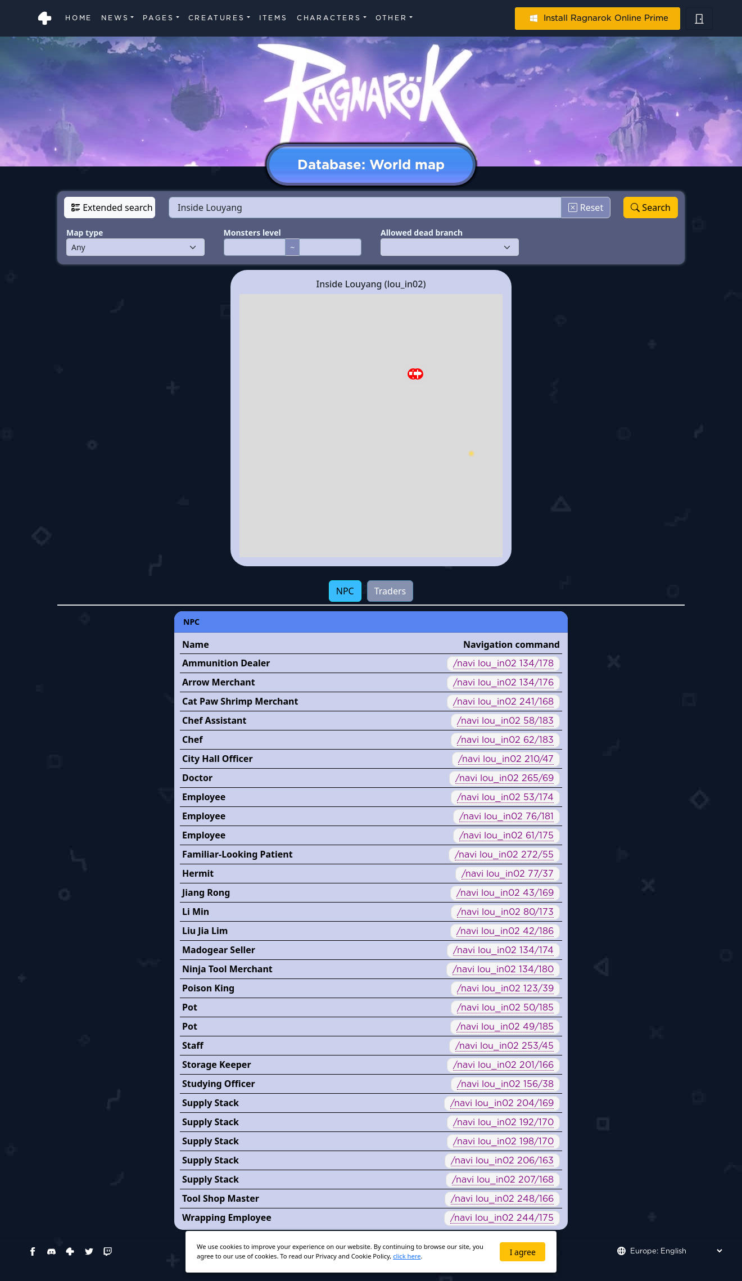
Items (273, 17)
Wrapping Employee (227, 1217)
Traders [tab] (390, 591)
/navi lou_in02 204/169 (502, 1103)
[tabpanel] (371, 920)
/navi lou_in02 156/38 (505, 1084)
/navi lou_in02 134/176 (503, 682)
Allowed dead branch (422, 232)
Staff (192, 1045)
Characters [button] (329, 17)
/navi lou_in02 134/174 (503, 950)
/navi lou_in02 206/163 (502, 1160)
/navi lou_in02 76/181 (506, 816)
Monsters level (252, 232)
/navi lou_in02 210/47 (506, 759)
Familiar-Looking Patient (237, 854)
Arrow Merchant (218, 682)
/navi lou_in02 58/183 (505, 720)
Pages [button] (158, 17)
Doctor (197, 778)
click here (406, 1256)
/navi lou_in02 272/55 (504, 854)
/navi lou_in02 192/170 (503, 1122)
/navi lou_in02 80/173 (505, 911)
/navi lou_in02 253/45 (504, 1045)
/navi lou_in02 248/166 (502, 1198)
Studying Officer (218, 1083)
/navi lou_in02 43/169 (505, 892)
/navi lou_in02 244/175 (502, 1217)
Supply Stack (210, 1103)
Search (651, 207)
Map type (84, 232)
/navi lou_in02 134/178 (503, 663)
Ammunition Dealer (226, 663)
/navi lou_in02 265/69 (504, 778)
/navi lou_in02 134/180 (503, 969)
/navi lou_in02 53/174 (505, 797)
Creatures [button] (216, 17)
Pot (189, 1007)
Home (78, 17)
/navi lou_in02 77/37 (508, 873)
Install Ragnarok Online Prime (597, 18)
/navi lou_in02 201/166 (503, 1064)
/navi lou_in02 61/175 (506, 835)
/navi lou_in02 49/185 (505, 1026)
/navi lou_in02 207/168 (503, 1179)
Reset (585, 207)
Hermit (198, 873)
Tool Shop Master (220, 1198)
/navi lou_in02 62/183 (505, 739)
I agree (523, 1252)
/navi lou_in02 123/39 (505, 988)
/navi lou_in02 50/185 (505, 1007)
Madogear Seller (218, 950)
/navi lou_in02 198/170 (503, 1141)
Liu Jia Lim (205, 930)
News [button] (115, 17)
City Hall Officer (217, 758)
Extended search (112, 207)
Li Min (195, 911)
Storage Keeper (216, 1064)
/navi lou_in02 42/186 (505, 931)
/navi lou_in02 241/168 (503, 701)
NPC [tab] (345, 591)
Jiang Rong (206, 892)
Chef (192, 739)
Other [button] (391, 17)
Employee (203, 797)
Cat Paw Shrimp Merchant (240, 701)
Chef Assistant (214, 720)
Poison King (208, 988)
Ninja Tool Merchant (227, 969)
